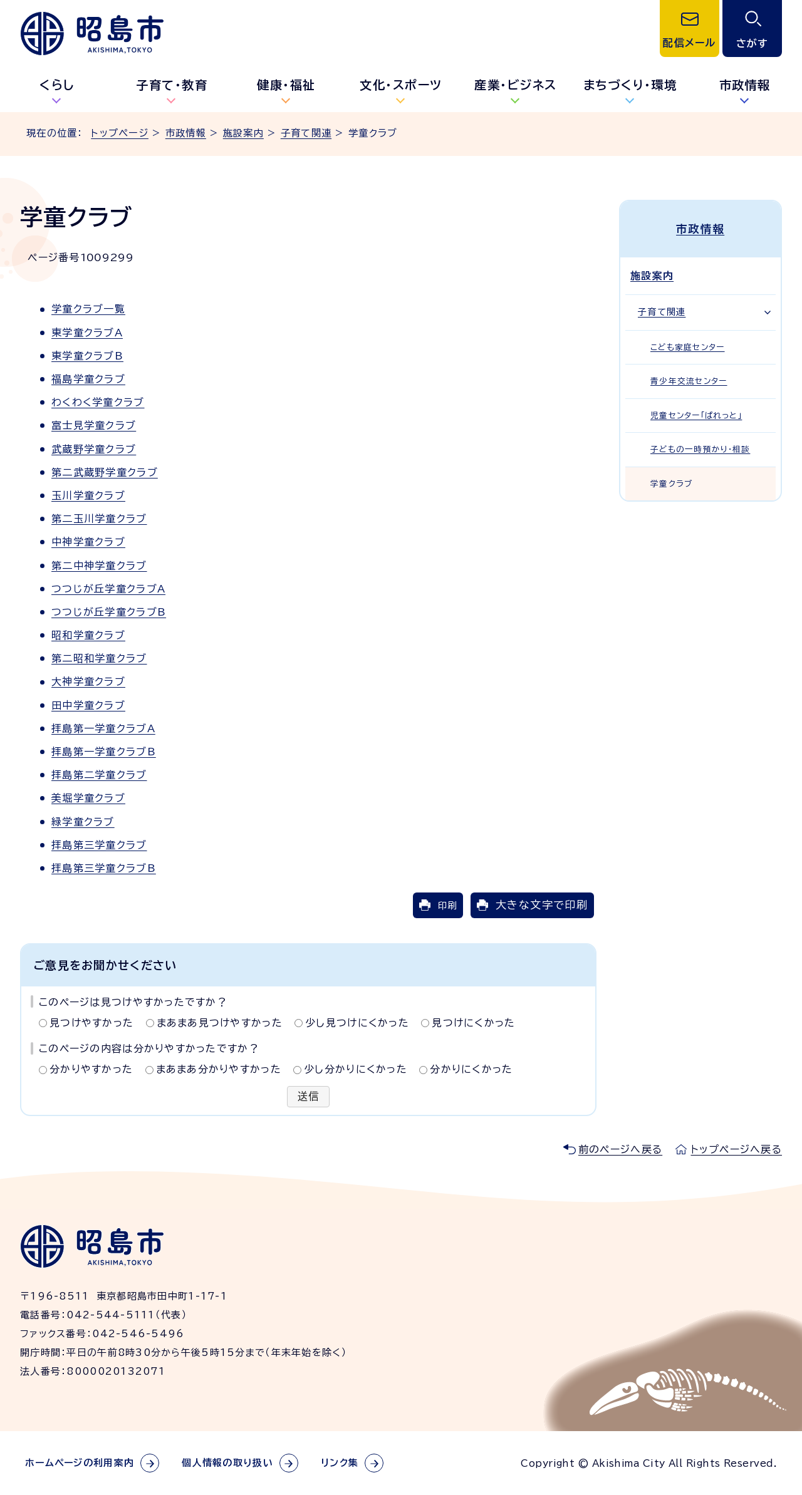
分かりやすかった (91, 1069)
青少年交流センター (688, 381)
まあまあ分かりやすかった (218, 1069)
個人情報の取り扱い (227, 1462)
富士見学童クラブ (93, 425)
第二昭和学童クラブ (99, 658)
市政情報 (185, 133)
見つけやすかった (91, 1023)
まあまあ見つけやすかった (220, 1023)
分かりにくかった (471, 1069)
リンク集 (339, 1462)
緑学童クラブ (83, 822)
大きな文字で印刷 (542, 904)
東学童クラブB (87, 356)
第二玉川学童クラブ (99, 519)
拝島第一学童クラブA (103, 728)
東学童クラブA (87, 333)
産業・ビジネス (515, 85)
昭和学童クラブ (88, 635)
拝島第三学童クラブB (103, 868)
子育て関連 (306, 133)
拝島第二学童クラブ (99, 775)
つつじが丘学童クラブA (108, 589)
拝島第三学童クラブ (99, 845)
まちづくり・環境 (630, 85)
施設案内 (243, 133)
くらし (57, 85)
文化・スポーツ (401, 85)
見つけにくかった (473, 1023)
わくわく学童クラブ (98, 402)
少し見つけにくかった (357, 1023)
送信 (309, 1097)
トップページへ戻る (736, 1149)
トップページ (119, 133)
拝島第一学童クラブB (103, 752)
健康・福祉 (286, 85)
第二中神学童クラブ (99, 566)
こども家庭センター (687, 347)
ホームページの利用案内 (79, 1462)
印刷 (447, 905)
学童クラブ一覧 (88, 309)
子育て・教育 (171, 85)
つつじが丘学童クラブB (108, 612)
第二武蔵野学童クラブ (104, 472)
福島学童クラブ (88, 379)
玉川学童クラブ (88, 495)
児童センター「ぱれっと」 (696, 415)
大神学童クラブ (88, 681)
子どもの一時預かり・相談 (700, 449)
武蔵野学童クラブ (93, 449)
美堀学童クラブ (88, 798)
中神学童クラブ (88, 542)
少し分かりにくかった (355, 1069)
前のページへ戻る (620, 1149)
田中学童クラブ (88, 705)
